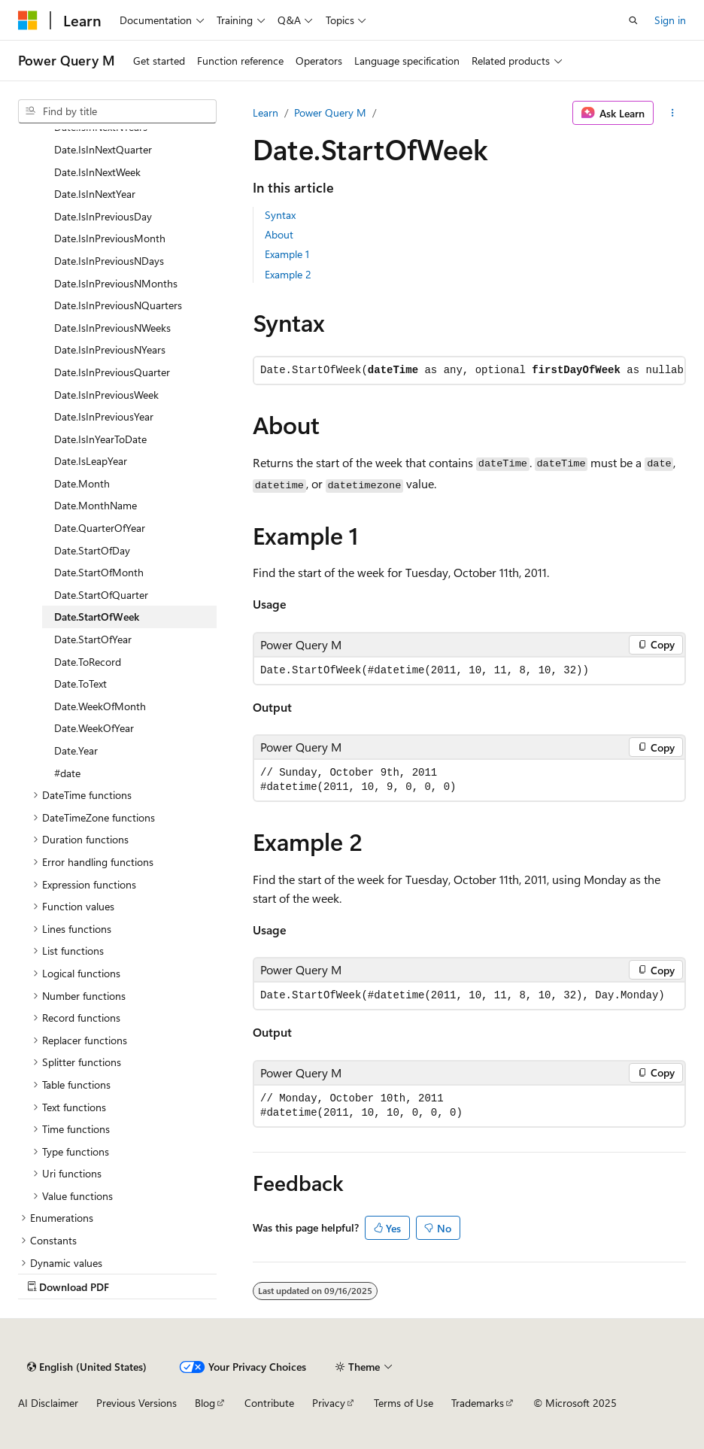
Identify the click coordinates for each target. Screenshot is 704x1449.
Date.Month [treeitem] (82, 483)
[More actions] (673, 113)
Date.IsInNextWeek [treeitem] (97, 172)
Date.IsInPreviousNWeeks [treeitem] (112, 327)
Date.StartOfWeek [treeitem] (96, 616)
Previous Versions (136, 1403)
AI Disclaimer (48, 1403)
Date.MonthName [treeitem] (95, 505)
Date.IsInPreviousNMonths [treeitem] (116, 283)
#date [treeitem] (67, 773)
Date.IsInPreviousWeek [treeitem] (106, 394)
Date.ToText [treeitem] (80, 683)
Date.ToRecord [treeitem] (87, 662)
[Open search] (633, 20)
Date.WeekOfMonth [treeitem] (100, 706)
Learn (265, 112)
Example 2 (288, 274)
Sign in (670, 20)
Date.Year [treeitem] (76, 750)
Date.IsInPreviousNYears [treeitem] (109, 349)
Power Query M (330, 112)
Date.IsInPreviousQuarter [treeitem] (112, 372)
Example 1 (287, 254)
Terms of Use (403, 1403)
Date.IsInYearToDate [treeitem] (100, 439)
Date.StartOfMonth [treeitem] (99, 572)
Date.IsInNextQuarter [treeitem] (103, 149)
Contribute (269, 1403)
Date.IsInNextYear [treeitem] (94, 194)
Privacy (328, 1403)
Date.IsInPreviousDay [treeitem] (103, 216)
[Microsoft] (28, 20)
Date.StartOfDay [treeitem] (92, 550)
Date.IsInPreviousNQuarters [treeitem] (118, 305)
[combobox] (117, 111)
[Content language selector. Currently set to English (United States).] (87, 1367)
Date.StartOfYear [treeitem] (93, 639)
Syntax (280, 215)
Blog (205, 1403)
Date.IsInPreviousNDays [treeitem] (109, 261)
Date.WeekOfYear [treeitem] (94, 728)
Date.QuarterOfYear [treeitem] (99, 528)
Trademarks (477, 1403)
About (279, 234)
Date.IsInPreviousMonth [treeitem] (109, 238)
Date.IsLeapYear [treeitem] (90, 461)
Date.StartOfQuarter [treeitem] (101, 595)
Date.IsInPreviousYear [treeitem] (103, 416)
